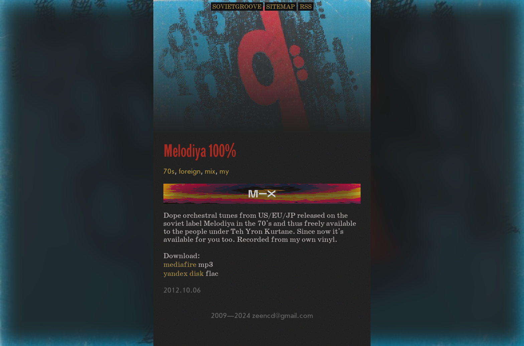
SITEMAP (280, 7)
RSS (306, 7)
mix (210, 171)
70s (168, 171)
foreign (190, 171)
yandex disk (183, 273)
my (224, 171)
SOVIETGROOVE (237, 7)
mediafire (179, 264)
